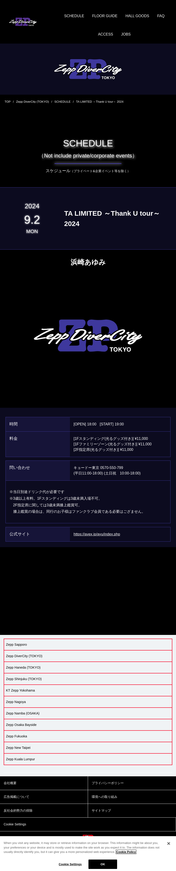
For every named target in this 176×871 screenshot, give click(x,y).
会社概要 (10, 783)
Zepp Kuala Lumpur (20, 759)
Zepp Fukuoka (16, 736)
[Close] (169, 847)
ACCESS (105, 34)
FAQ (161, 16)
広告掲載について (16, 797)
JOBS (126, 34)
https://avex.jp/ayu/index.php (97, 534)
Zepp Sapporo (16, 644)
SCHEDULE (74, 16)
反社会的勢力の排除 (18, 810)
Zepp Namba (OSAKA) (22, 713)
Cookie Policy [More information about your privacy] (126, 855)
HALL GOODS (137, 16)
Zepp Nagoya (16, 702)
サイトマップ (101, 810)
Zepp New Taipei (18, 748)
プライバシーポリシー (108, 783)
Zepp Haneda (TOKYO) (23, 667)
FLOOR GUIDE (104, 16)
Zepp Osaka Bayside (21, 725)
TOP (8, 101)
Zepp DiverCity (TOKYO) (32, 101)
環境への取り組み (104, 797)
